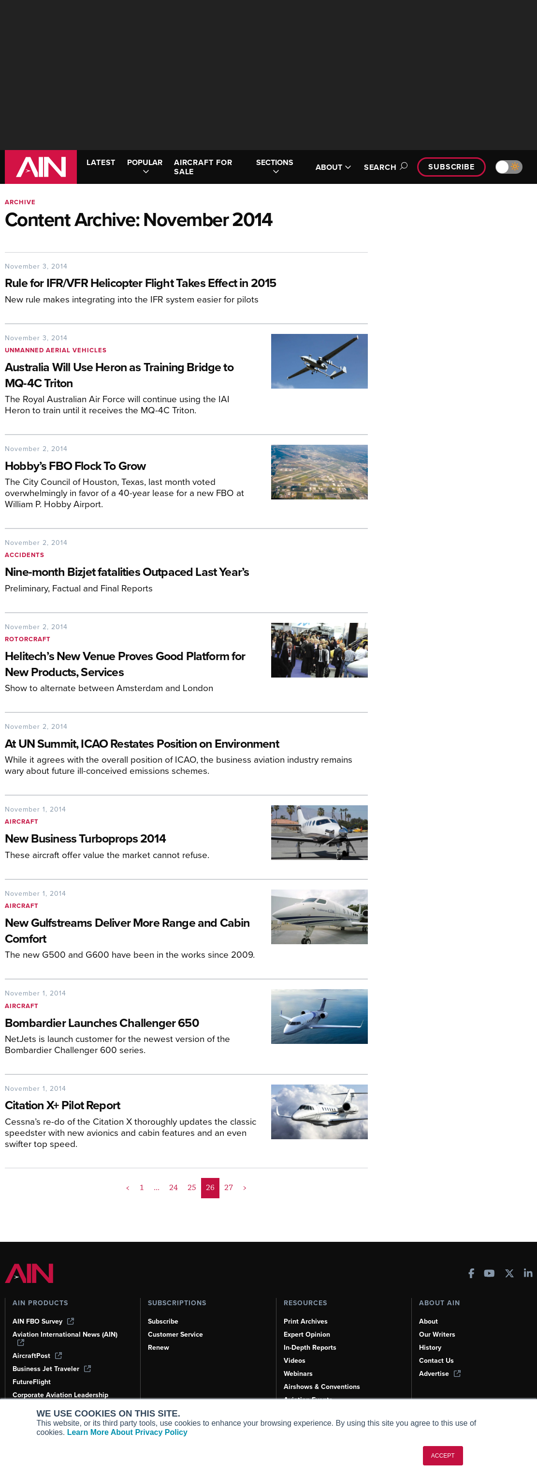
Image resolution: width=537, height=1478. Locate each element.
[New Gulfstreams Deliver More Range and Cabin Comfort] (131, 932)
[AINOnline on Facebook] (471, 1274)
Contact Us (436, 1361)
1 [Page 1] (142, 1187)
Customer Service (175, 1334)
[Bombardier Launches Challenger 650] (131, 1024)
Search (384, 167)
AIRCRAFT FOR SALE (203, 167)
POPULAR (144, 167)
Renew (158, 1347)
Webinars (298, 1374)
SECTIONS (274, 167)
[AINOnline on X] (509, 1274)
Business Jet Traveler (52, 1369)
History (430, 1347)
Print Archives (306, 1321)
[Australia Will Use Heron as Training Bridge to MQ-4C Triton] (131, 376)
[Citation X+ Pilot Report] (131, 1106)
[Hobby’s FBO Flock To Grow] (131, 467)
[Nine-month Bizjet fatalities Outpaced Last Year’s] (186, 573)
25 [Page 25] (192, 1187)
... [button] (157, 1187)
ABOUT (333, 167)
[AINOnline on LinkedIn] (528, 1274)
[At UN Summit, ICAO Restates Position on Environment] (186, 745)
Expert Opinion (307, 1334)
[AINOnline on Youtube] (489, 1274)
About (428, 1321)
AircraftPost (37, 1356)
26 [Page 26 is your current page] (210, 1187)
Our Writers (437, 1334)
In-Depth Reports (310, 1347)
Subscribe (451, 166)
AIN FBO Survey (43, 1321)
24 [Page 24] (173, 1187)
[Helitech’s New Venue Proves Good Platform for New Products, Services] (131, 665)
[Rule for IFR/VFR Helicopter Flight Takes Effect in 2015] (186, 284)
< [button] (128, 1187)
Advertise (440, 1374)
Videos (294, 1361)
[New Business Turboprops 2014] (131, 839)
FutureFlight (32, 1382)
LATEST (101, 162)
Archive (20, 202)
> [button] (245, 1187)
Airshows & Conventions (322, 1387)
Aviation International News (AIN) (65, 1338)
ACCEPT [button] (443, 1455)
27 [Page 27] (228, 1187)
